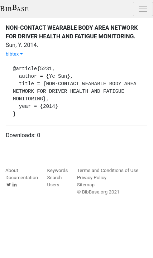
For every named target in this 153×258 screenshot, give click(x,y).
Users (53, 184)
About (11, 170)
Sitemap (86, 184)
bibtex (14, 54)
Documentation (21, 177)
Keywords (57, 170)
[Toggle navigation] (143, 9)
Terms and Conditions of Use (107, 170)
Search (54, 177)
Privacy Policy (91, 177)
